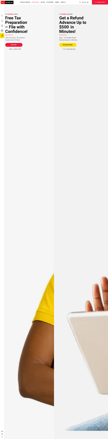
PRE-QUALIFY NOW (67, 44)
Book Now (13, 44)
